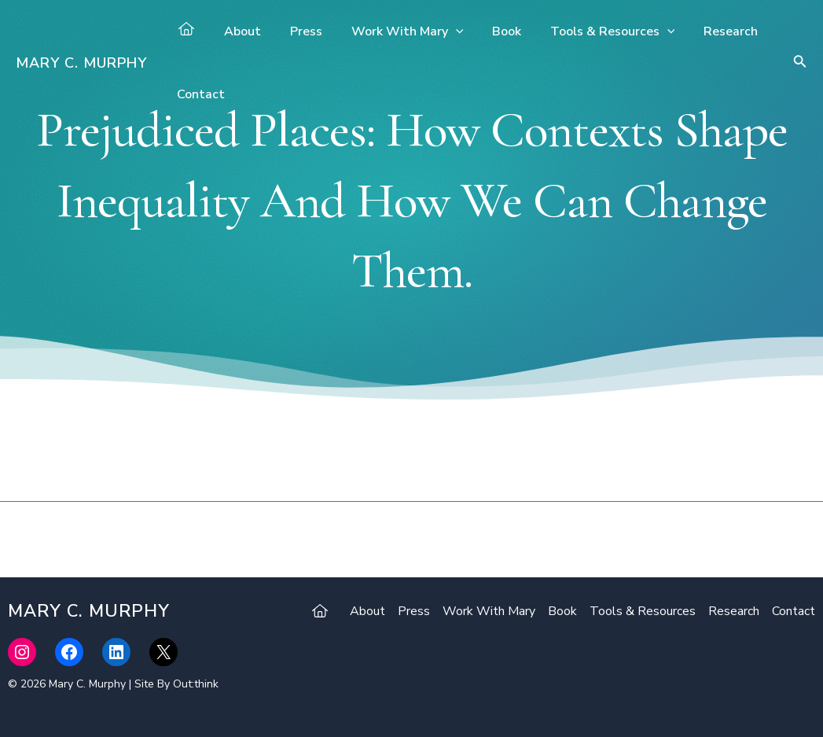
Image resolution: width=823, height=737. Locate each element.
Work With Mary (398, 31)
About (240, 31)
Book (494, 31)
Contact (199, 94)
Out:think (196, 683)
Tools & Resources (596, 31)
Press (301, 31)
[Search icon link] (800, 63)
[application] (446, 31)
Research (710, 31)
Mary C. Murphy (81, 62)
